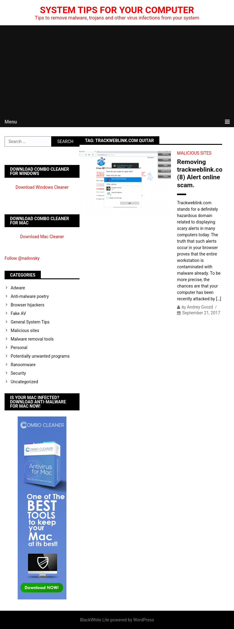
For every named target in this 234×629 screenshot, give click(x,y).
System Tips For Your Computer (117, 10)
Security (18, 373)
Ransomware (23, 364)
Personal (19, 347)
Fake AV (18, 313)
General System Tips (30, 322)
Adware (18, 287)
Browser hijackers (27, 304)
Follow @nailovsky (22, 258)
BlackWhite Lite (94, 619)
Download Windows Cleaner (42, 187)
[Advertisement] (117, 71)
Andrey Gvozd (200, 307)
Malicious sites (194, 153)
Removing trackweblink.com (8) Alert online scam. (199, 173)
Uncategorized (24, 381)
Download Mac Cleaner (42, 236)
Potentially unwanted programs (40, 356)
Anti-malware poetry (30, 296)
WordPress (143, 619)
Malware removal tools (32, 339)
